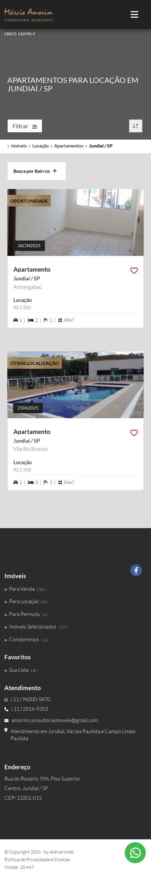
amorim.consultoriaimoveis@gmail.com (51, 720)
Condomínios (26, 639)
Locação (40, 145)
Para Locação (26, 601)
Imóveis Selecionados (35, 626)
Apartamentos (68, 145)
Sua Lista (20, 670)
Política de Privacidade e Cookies (37, 859)
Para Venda (25, 588)
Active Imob (62, 852)
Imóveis (19, 145)
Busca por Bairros (35, 171)
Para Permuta (26, 614)
